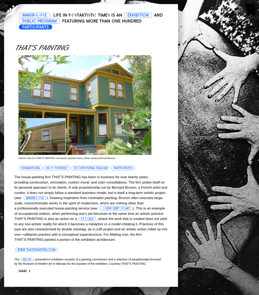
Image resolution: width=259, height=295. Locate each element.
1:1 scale (87, 218)
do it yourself (57, 168)
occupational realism (91, 168)
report (27, 259)
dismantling (30, 168)
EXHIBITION (141, 15)
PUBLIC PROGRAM (51, 21)
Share (24, 271)
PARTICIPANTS (37, 27)
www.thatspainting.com (37, 249)
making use (35, 198)
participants (123, 168)
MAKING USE (35, 15)
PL (6, 6)
